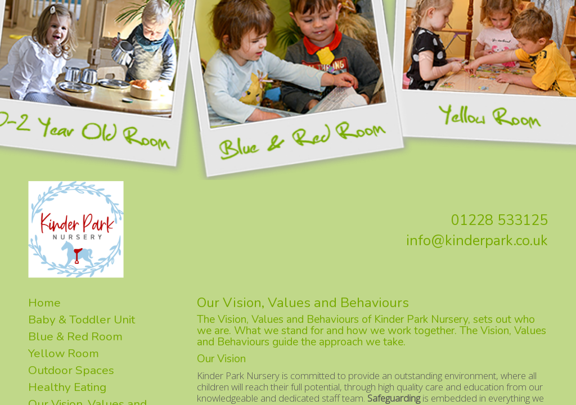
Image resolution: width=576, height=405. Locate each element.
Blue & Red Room (75, 336)
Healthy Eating (67, 387)
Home (44, 302)
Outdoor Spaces (71, 370)
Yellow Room (63, 353)
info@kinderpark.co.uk (477, 240)
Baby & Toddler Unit (81, 319)
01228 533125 (499, 220)
